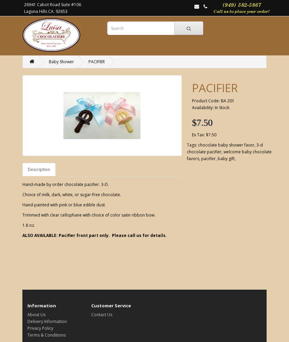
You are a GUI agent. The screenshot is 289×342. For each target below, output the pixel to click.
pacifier (208, 158)
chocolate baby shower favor (226, 145)
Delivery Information (47, 321)
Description (39, 169)
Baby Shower (61, 62)
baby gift (226, 158)
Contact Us (101, 315)
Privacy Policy (40, 328)
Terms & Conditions (46, 335)
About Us (36, 315)
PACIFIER (97, 62)
